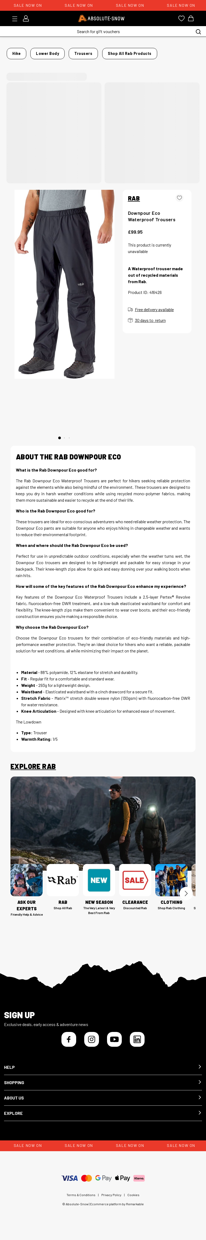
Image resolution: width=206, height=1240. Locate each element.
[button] (103, 1072)
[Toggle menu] (16, 19)
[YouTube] (114, 1044)
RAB (134, 202)
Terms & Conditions (81, 1199)
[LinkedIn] (137, 1044)
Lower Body (54, 52)
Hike (32, 52)
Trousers (82, 52)
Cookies (133, 1199)
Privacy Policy (111, 1199)
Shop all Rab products (35, 60)
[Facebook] (68, 1044)
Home (15, 52)
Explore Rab (33, 771)
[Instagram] (91, 1044)
